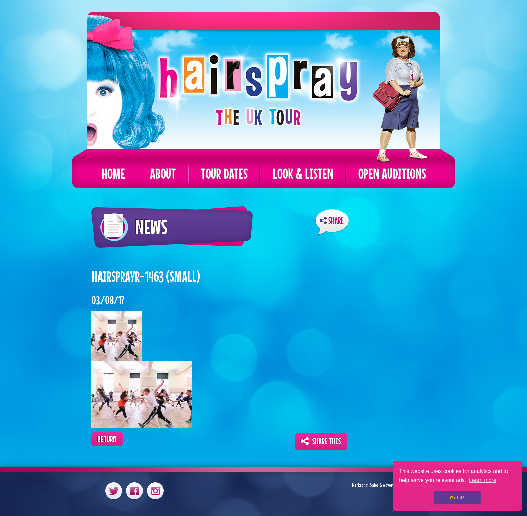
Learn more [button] (482, 480)
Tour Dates (224, 173)
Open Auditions (392, 173)
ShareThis (332, 222)
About (163, 173)
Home (113, 173)
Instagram (155, 490)
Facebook (134, 490)
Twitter (113, 490)
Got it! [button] (457, 497)
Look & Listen (303, 173)
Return (107, 439)
